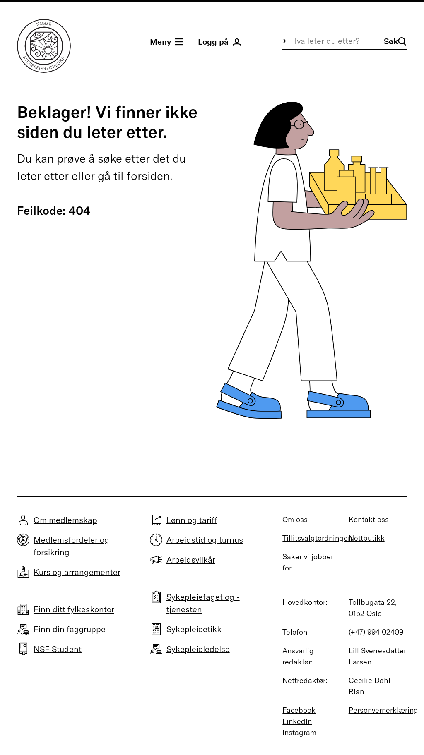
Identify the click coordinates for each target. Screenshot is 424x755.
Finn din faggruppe (70, 629)
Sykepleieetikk (194, 629)
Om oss (295, 519)
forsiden (148, 175)
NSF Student (58, 649)
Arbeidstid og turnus (204, 539)
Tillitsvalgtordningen (317, 538)
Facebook (299, 710)
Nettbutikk (367, 538)
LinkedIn (297, 721)
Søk (395, 41)
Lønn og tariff (191, 520)
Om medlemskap (65, 520)
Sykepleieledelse (198, 649)
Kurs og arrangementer (77, 572)
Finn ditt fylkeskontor (74, 609)
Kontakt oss (369, 519)
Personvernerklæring (383, 710)
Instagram (299, 732)
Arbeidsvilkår (190, 559)
